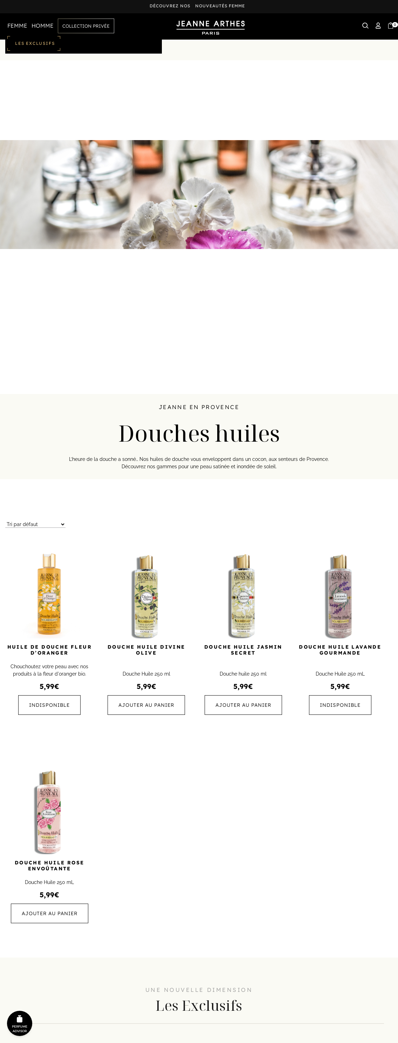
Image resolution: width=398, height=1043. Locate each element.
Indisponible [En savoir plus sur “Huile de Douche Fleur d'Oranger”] (49, 705)
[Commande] (35, 524)
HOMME (43, 25)
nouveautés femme (220, 5)
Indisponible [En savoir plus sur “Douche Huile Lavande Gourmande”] (340, 705)
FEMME (17, 25)
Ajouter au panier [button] (146, 705)
